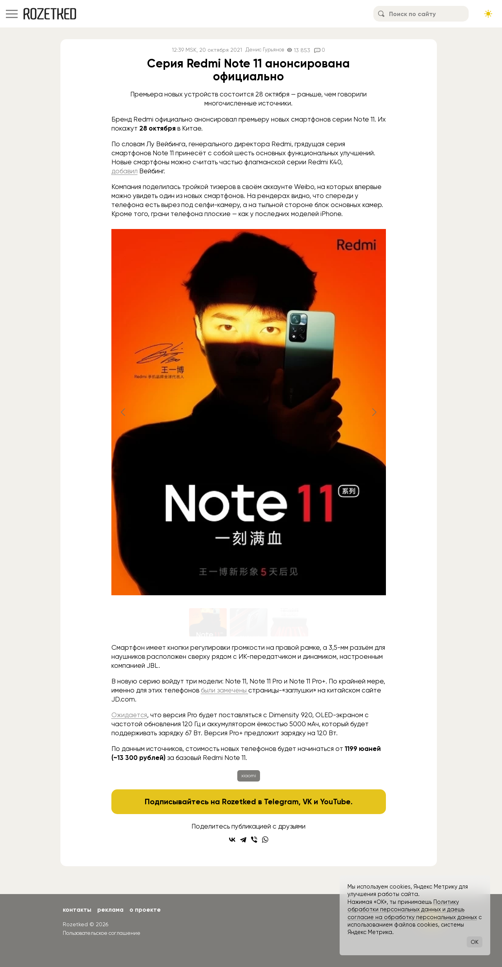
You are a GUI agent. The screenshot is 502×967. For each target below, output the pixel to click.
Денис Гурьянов (264, 50)
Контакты (77, 909)
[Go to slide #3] (289, 622)
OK (474, 942)
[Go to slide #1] (208, 622)
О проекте (147, 909)
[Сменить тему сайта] (488, 14)
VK (307, 801)
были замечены (225, 690)
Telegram (280, 801)
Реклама (112, 909)
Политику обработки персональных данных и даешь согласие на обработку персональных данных (412, 909)
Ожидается (129, 715)
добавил (124, 171)
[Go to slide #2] (248, 622)
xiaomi (248, 775)
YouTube (335, 801)
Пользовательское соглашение (104, 933)
